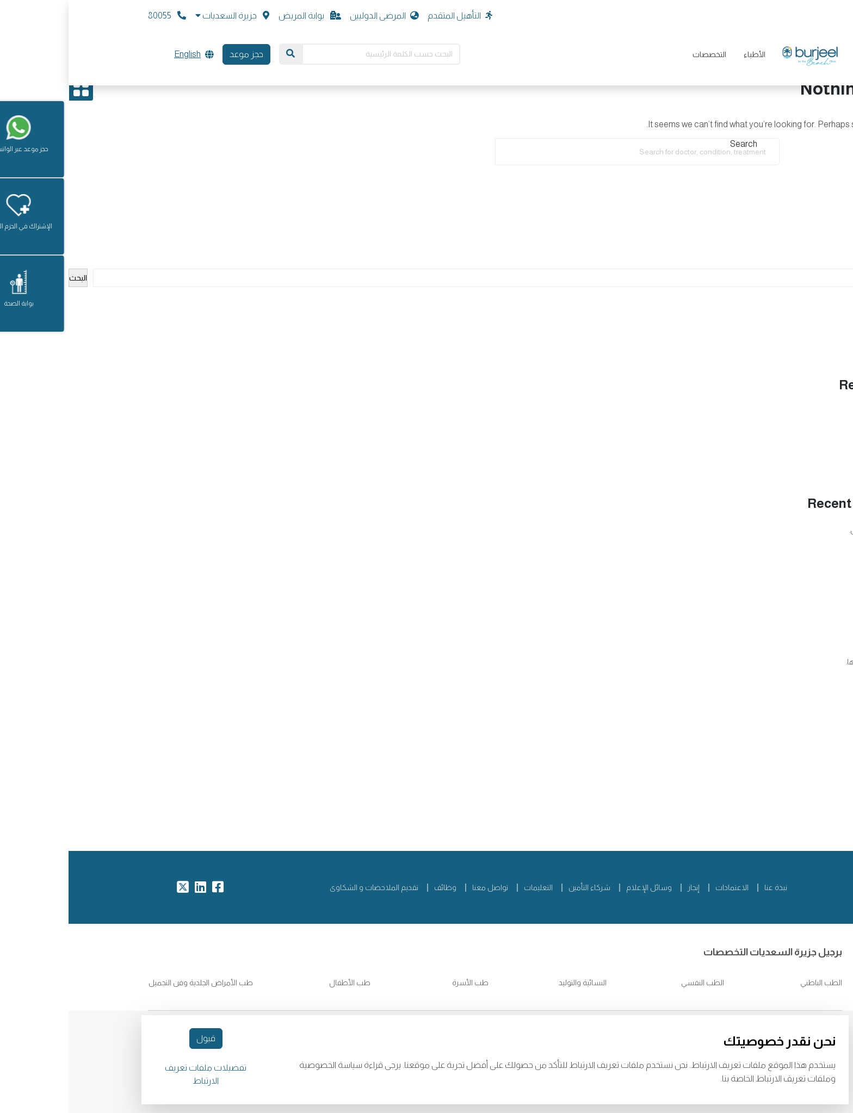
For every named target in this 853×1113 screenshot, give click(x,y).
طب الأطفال (280, 982)
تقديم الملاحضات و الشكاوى (305, 887)
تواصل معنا (422, 887)
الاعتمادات (663, 887)
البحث (844, 262)
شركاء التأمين (521, 887)
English (119, 54)
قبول (137, 1038)
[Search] (222, 53)
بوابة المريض (241, 15)
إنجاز (625, 887)
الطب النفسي (633, 982)
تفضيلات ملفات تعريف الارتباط (137, 1074)
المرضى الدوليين (315, 15)
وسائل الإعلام (580, 887)
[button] (163, 16)
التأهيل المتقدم (391, 15)
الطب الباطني (752, 982)
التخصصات (641, 54)
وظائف (377, 887)
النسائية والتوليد (513, 982)
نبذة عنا (707, 887)
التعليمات (469, 887)
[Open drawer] (12, 88)
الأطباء (686, 54)
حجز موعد (178, 54)
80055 (98, 15)
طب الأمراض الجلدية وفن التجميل (132, 982)
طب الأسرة (402, 982)
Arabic (824, 791)
